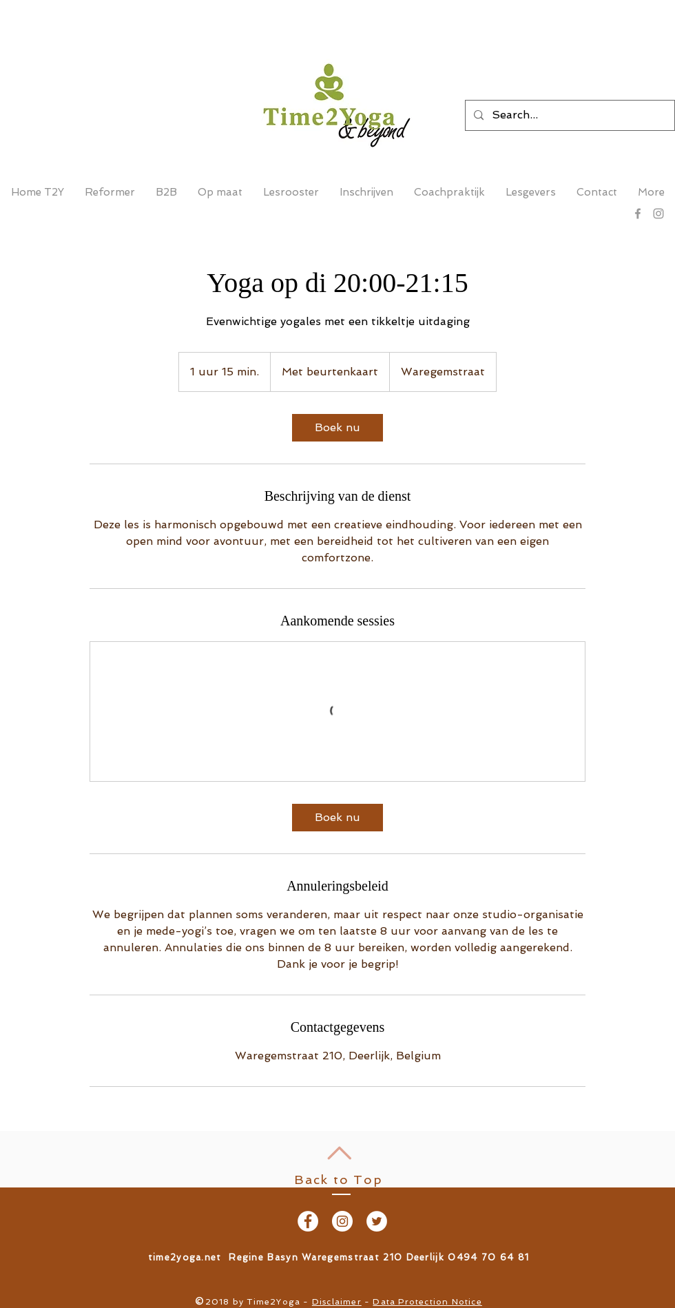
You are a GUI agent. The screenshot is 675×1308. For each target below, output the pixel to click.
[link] (337, 428)
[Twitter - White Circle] (376, 1221)
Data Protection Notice (427, 1302)
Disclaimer (337, 1302)
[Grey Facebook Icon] (638, 213)
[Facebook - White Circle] (308, 1221)
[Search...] (568, 115)
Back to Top (338, 1179)
